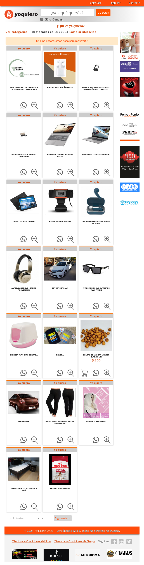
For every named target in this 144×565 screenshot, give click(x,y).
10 (49, 518)
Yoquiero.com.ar (43, 530)
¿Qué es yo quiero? (71, 26)
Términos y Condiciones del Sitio (31, 541)
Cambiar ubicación (82, 32)
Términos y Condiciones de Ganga (74, 541)
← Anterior (16, 518)
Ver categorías (16, 32)
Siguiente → (63, 518)
